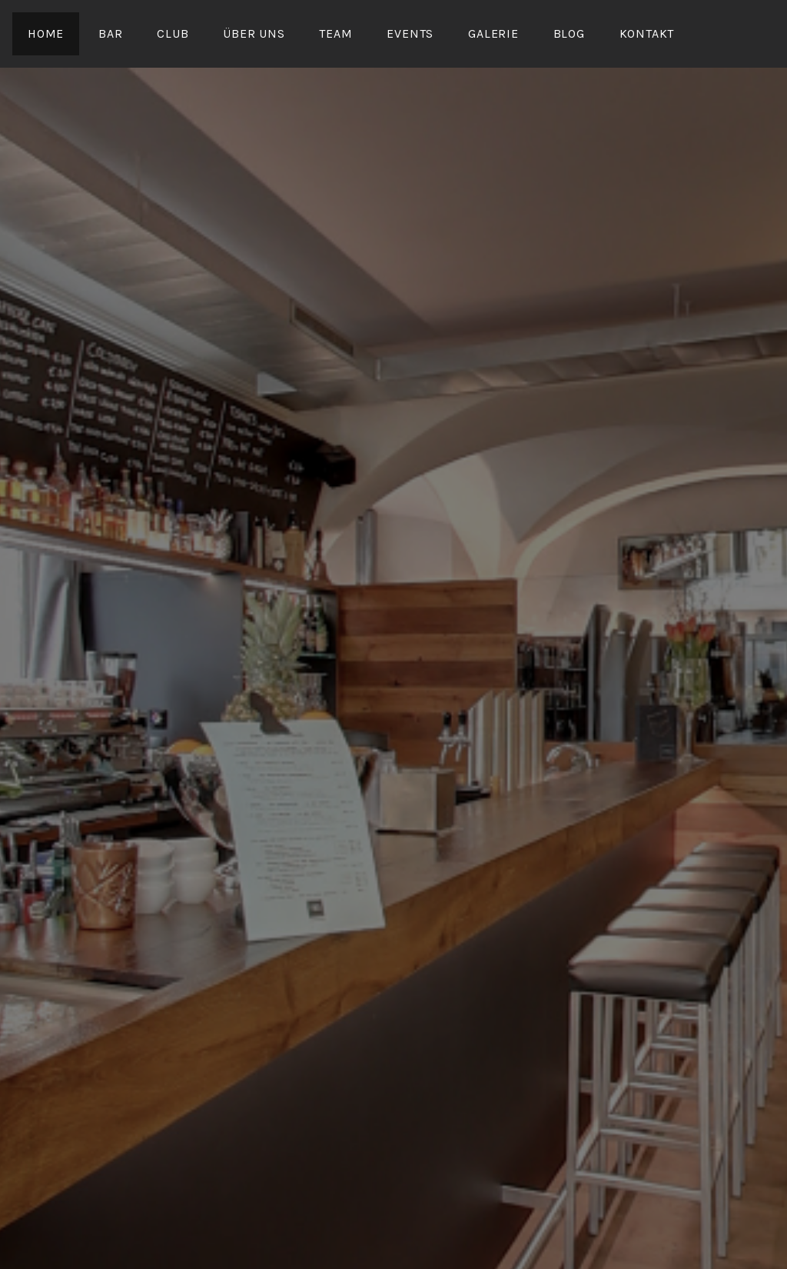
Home (46, 33)
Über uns (253, 33)
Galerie (493, 33)
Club (172, 33)
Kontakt (647, 33)
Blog (569, 33)
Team (335, 33)
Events (410, 33)
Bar (110, 33)
